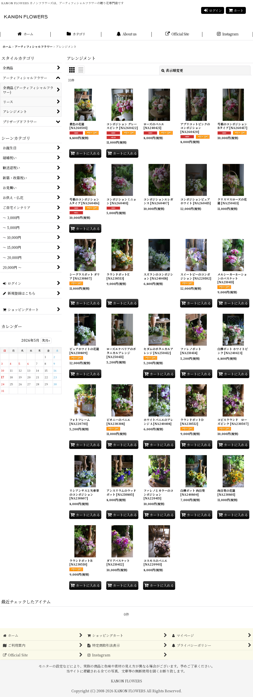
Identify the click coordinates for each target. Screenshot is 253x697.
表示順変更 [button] (172, 70)
